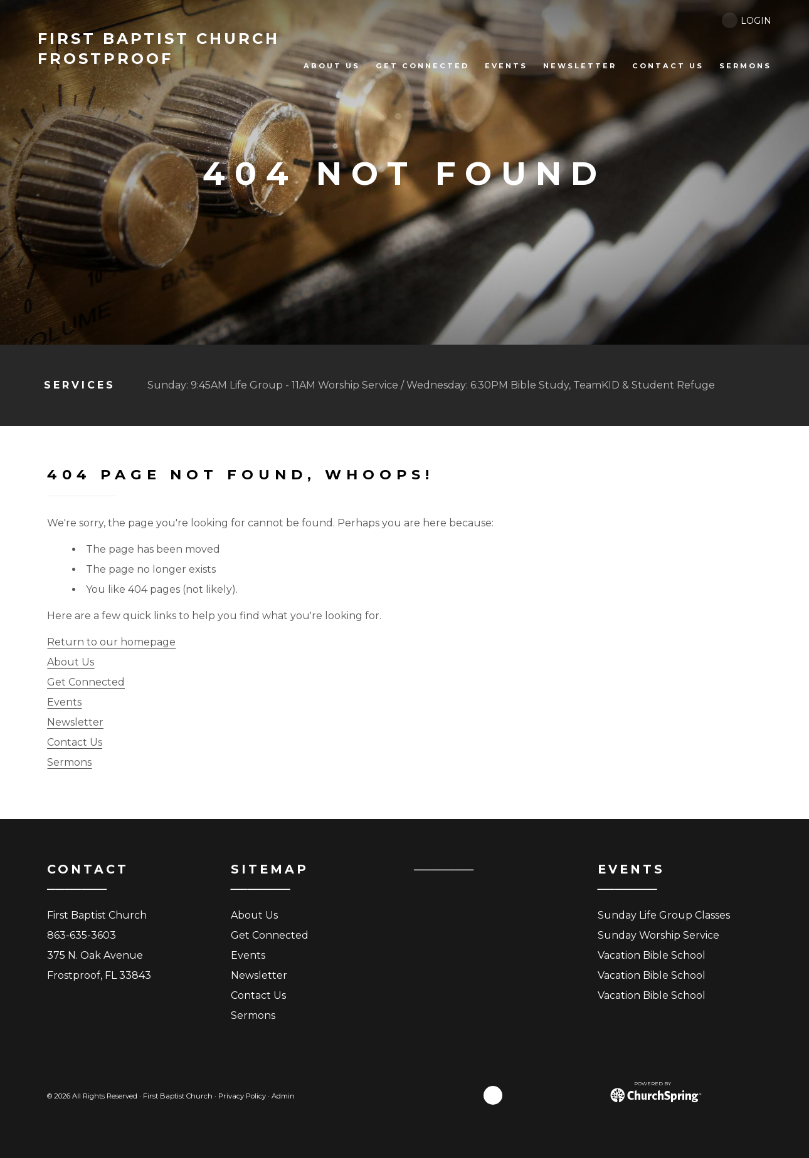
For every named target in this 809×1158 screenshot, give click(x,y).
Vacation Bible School (652, 955)
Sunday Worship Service (658, 935)
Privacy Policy (242, 1096)
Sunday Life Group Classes (664, 915)
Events (64, 702)
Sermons (69, 762)
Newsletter (75, 722)
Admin (283, 1096)
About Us (70, 662)
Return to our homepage (111, 642)
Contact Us (74, 742)
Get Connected (86, 682)
